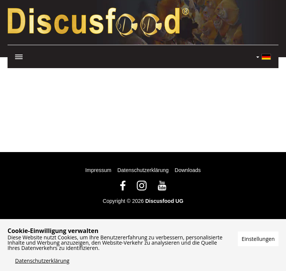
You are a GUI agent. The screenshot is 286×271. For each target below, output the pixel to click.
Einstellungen (258, 238)
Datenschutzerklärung (142, 170)
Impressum (98, 170)
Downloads (188, 170)
